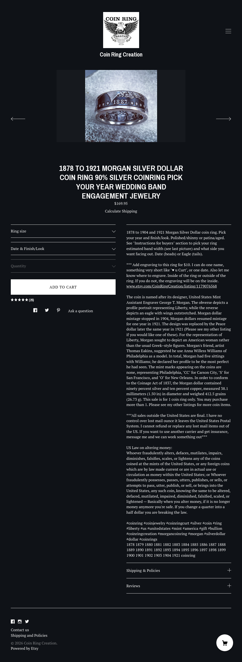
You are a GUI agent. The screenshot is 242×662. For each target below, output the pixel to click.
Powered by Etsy (24, 648)
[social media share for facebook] (35, 308)
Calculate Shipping (121, 211)
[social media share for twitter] (47, 308)
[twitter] (27, 621)
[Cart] (224, 642)
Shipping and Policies (29, 635)
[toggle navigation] (228, 31)
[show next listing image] (219, 118)
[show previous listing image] (23, 118)
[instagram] (20, 621)
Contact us (20, 629)
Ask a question (80, 310)
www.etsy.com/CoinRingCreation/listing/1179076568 (171, 286)
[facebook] (13, 621)
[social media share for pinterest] (58, 308)
